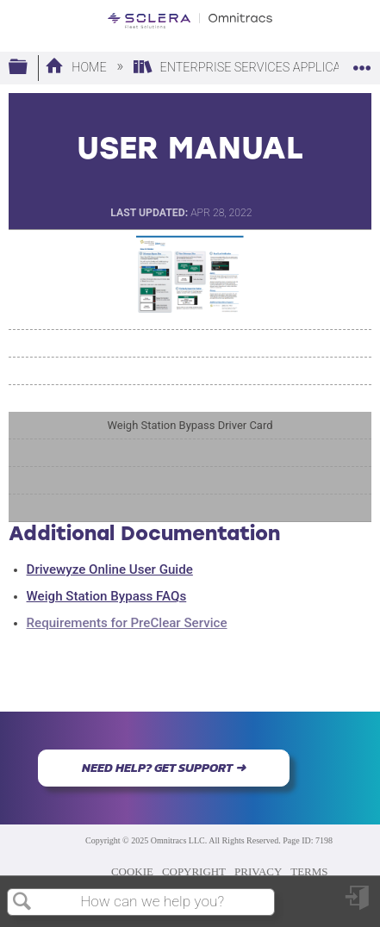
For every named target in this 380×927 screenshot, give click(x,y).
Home (77, 67)
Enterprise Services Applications (256, 67)
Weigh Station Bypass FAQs (107, 596)
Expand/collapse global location (361, 62)
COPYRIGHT (194, 871)
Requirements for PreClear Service (127, 623)
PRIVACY (258, 871)
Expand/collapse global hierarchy (29, 67)
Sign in (358, 904)
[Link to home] (190, 20)
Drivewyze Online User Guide (110, 569)
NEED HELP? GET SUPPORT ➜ (164, 767)
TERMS (308, 871)
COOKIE (132, 871)
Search (22, 902)
